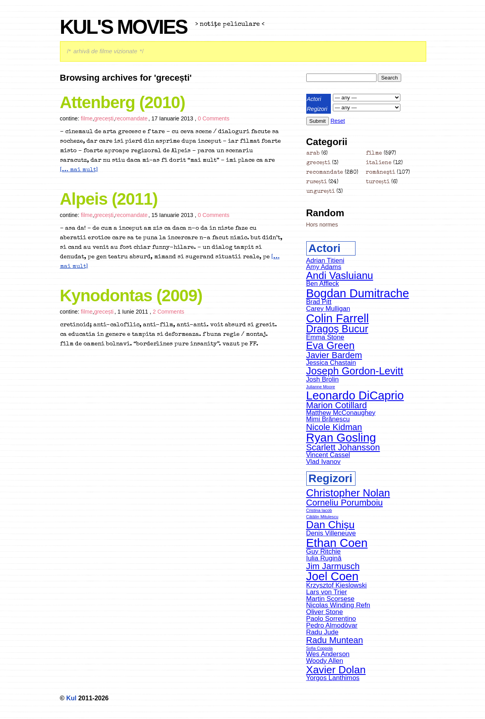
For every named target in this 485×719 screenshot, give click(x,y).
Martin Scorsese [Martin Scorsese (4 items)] (330, 599)
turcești (378, 182)
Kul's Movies (123, 27)
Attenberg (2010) (122, 102)
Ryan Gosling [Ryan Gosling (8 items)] (341, 437)
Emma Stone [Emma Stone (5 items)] (325, 337)
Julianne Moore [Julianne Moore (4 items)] (320, 386)
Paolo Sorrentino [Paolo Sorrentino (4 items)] (331, 618)
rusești (316, 182)
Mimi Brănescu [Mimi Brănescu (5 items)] (328, 419)
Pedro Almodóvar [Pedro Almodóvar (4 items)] (331, 625)
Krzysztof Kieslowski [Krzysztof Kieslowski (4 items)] (336, 585)
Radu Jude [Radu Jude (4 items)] (322, 632)
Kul (71, 698)
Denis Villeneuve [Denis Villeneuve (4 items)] (331, 533)
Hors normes (322, 224)
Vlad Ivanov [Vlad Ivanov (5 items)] (323, 461)
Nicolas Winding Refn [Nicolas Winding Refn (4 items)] (338, 605)
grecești (104, 118)
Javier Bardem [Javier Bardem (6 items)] (334, 355)
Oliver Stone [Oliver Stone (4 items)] (324, 612)
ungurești (320, 191)
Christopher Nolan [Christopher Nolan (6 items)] (348, 493)
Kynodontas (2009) (131, 295)
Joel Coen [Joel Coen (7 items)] (332, 576)
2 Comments (168, 311)
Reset (337, 121)
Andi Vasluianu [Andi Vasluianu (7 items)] (339, 275)
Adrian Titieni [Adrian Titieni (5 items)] (325, 260)
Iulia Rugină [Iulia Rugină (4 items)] (324, 558)
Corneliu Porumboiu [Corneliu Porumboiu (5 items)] (344, 503)
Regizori (317, 109)
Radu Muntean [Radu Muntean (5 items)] (334, 640)
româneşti (380, 172)
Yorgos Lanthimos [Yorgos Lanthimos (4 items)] (332, 678)
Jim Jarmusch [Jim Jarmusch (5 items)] (333, 566)
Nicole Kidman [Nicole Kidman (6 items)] (334, 427)
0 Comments (213, 118)
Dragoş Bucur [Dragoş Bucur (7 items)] (337, 328)
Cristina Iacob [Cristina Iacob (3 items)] (319, 510)
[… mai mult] (79, 170)
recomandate (131, 118)
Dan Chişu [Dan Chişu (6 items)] (330, 525)
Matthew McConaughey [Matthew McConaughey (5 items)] (341, 413)
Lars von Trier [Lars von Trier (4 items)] (326, 592)
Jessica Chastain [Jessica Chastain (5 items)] (331, 362)
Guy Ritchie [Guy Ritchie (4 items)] (323, 551)
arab (313, 153)
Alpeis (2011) (109, 199)
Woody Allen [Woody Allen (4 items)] (325, 661)
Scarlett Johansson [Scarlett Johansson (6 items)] (343, 447)
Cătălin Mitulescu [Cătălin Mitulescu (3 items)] (322, 516)
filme (87, 118)
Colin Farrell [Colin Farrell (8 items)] (337, 318)
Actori (314, 99)
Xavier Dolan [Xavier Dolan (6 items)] (336, 670)
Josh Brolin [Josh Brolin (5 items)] (322, 379)
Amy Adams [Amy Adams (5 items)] (324, 267)
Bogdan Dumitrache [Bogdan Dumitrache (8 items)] (357, 293)
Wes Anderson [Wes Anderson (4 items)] (328, 654)
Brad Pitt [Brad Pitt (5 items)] (319, 302)
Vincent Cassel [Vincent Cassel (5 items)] (328, 455)
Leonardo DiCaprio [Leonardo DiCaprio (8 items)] (355, 395)
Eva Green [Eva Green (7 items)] (330, 345)
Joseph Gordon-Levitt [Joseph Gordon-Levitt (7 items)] (355, 370)
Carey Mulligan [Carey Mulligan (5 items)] (328, 308)
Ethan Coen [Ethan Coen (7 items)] (337, 542)
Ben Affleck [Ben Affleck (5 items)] (322, 283)
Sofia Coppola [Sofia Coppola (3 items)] (319, 648)
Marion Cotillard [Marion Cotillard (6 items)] (336, 405)
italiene (379, 163)
